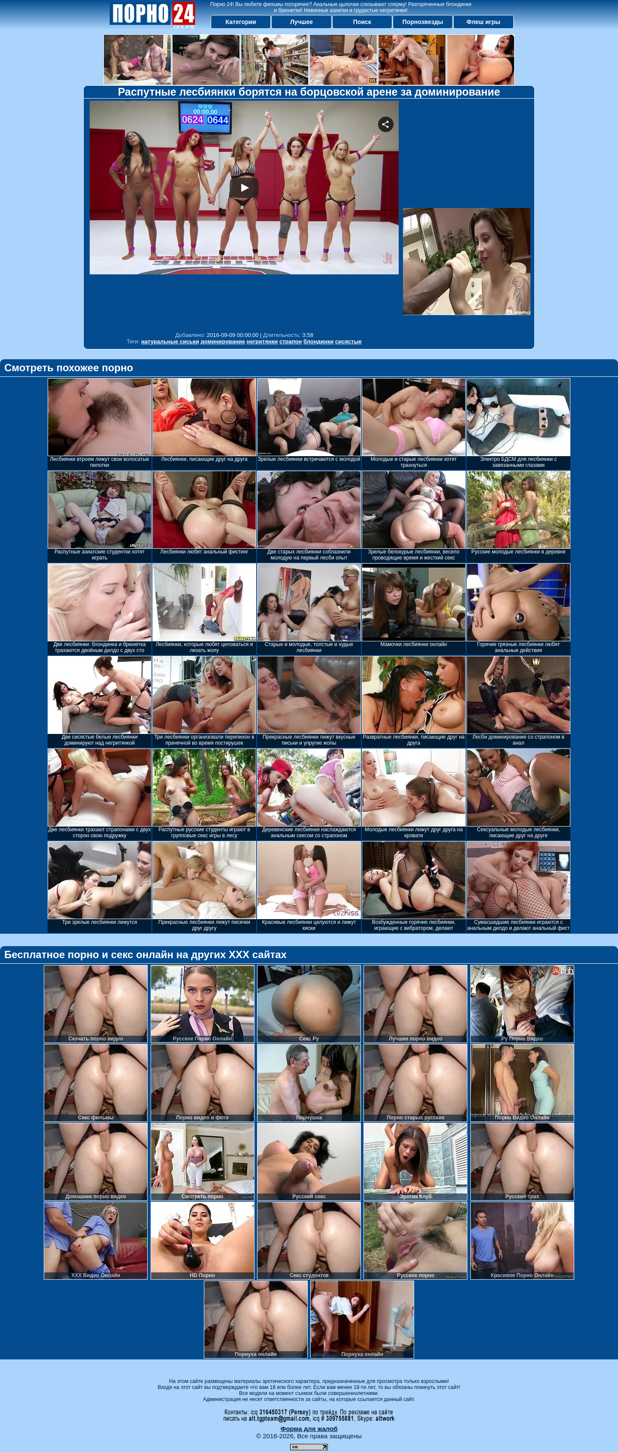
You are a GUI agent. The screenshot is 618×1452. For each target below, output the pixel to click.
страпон (290, 341)
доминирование (223, 341)
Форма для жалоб (308, 1428)
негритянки (262, 341)
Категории (241, 21)
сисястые (348, 341)
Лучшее (301, 21)
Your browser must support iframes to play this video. (244, 214)
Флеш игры (483, 21)
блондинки (318, 341)
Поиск (362, 21)
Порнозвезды (423, 21)
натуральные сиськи (170, 341)
